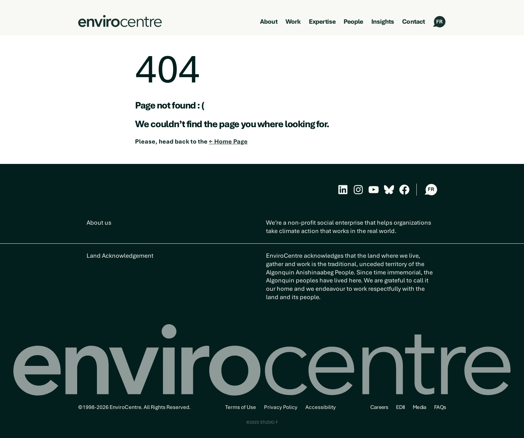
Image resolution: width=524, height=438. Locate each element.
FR (439, 21)
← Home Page (228, 141)
